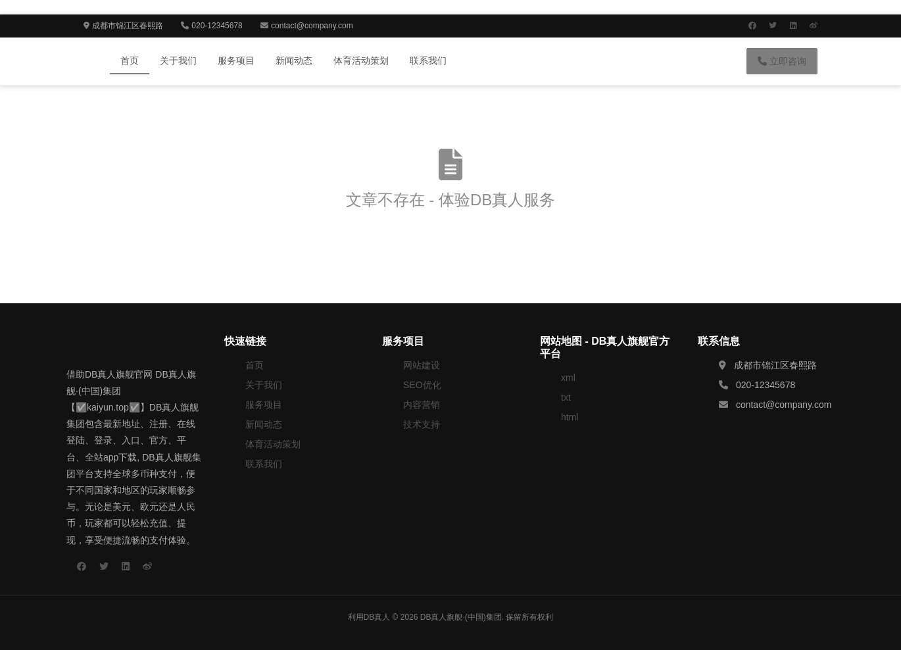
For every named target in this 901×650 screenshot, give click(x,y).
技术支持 (421, 424)
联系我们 (428, 60)
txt (566, 397)
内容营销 (421, 404)
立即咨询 (782, 61)
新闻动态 (294, 60)
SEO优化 (422, 385)
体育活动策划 (361, 60)
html (569, 417)
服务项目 (236, 60)
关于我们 (178, 60)
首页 (129, 60)
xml (568, 377)
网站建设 (421, 365)
